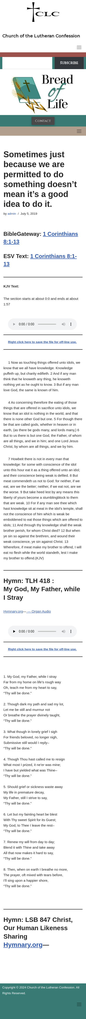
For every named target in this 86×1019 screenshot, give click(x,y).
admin (12, 213)
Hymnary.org (13, 611)
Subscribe (69, 62)
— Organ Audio (38, 611)
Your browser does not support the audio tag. (42, 324)
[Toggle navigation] (79, 47)
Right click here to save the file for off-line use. (42, 342)
